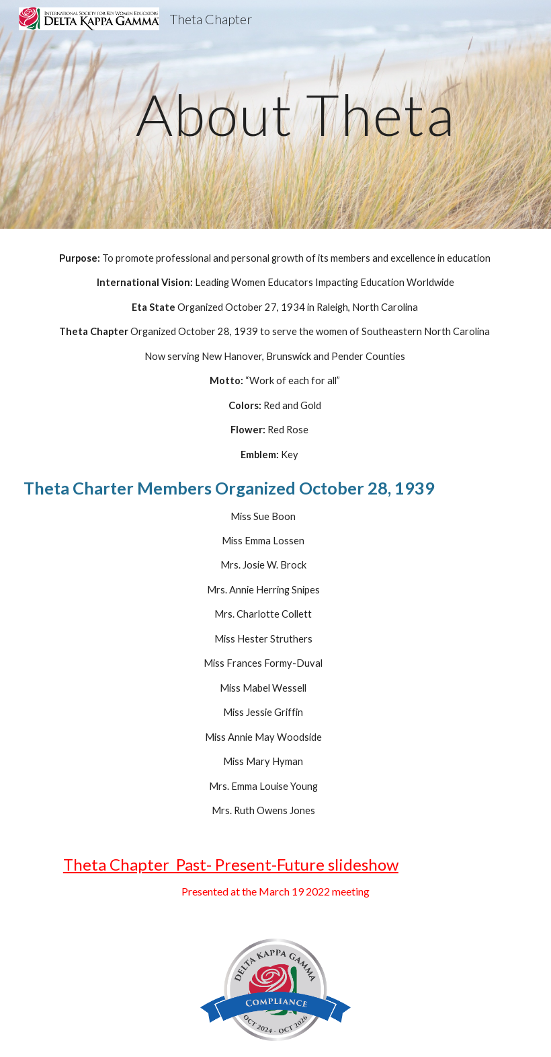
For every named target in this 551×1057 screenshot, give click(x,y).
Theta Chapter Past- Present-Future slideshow (230, 864)
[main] (296, 114)
